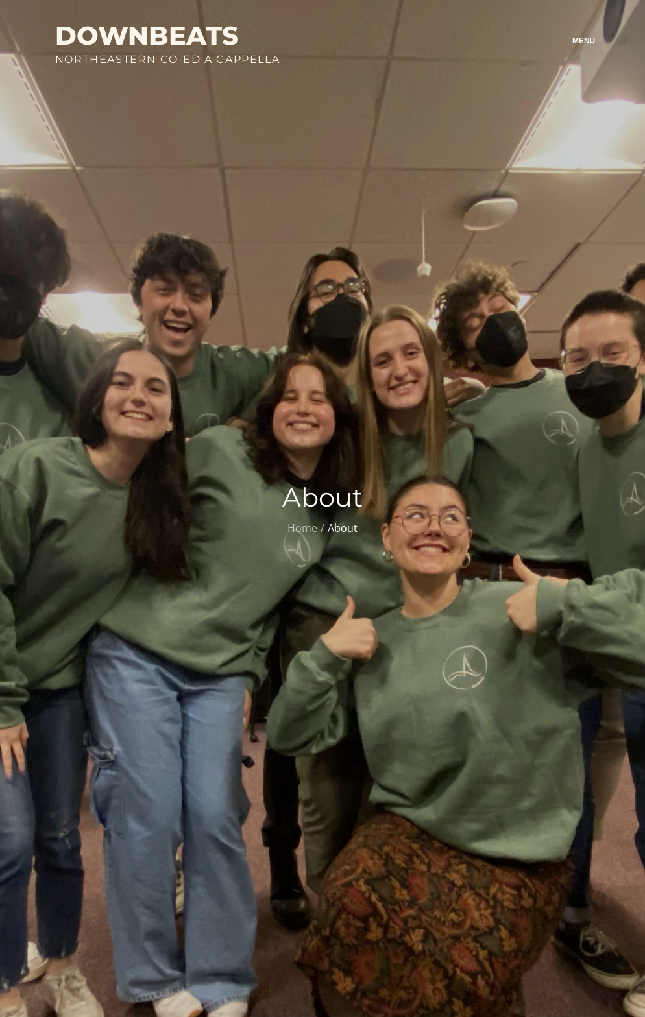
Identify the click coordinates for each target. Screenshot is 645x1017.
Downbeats (147, 35)
